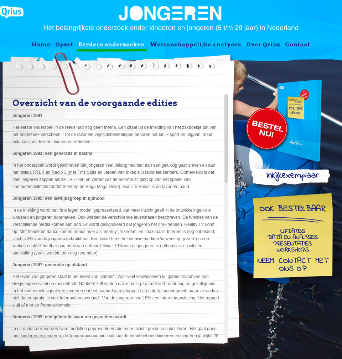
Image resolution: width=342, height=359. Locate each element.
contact (294, 262)
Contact (297, 44)
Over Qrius (263, 44)
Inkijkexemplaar (292, 177)
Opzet (64, 44)
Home (41, 44)
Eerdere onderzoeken (111, 44)
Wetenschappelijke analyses (195, 44)
